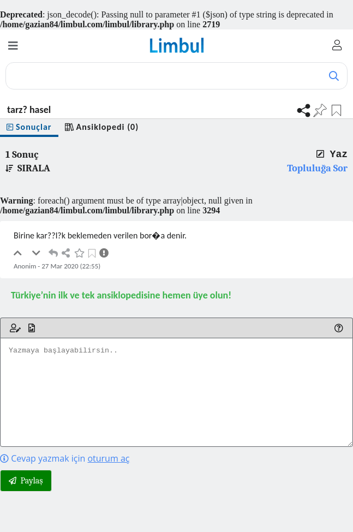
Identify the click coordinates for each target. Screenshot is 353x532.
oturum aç (108, 458)
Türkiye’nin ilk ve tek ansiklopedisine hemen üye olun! (121, 295)
